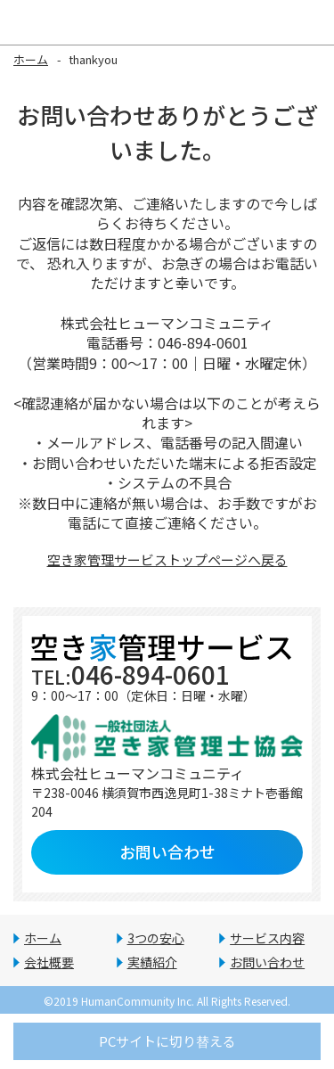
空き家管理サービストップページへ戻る (167, 559)
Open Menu (311, 22)
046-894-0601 (130, 674)
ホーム (30, 59)
